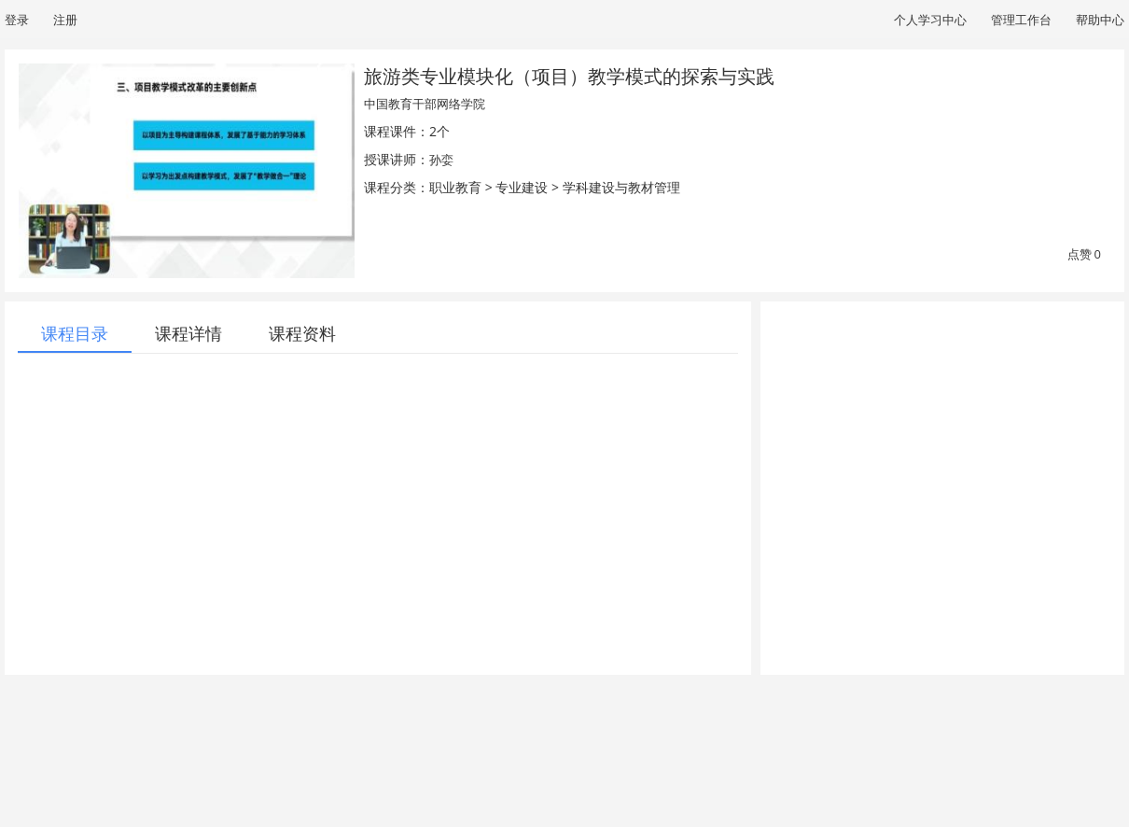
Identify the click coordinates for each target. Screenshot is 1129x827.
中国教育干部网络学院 (424, 103)
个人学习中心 (930, 19)
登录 (17, 19)
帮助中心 (1100, 19)
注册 (65, 19)
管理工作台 (1021, 19)
